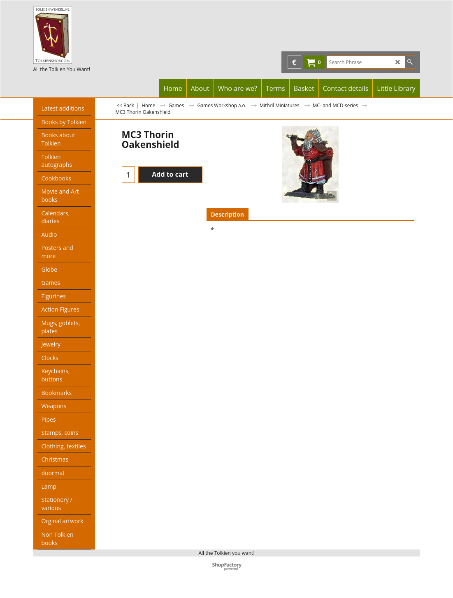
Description (227, 214)
